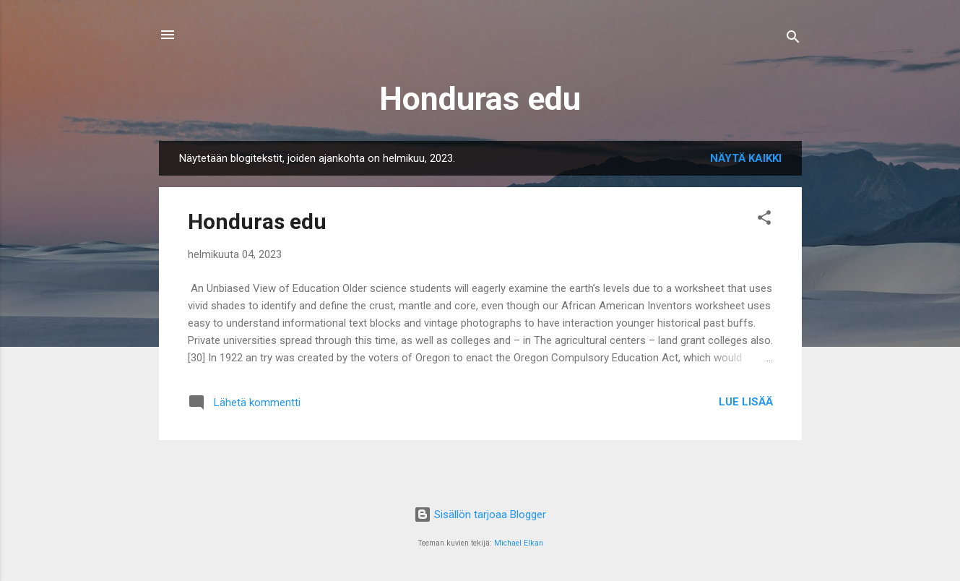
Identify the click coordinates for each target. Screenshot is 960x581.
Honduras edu (480, 98)
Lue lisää (746, 401)
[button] (764, 220)
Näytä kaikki (746, 158)
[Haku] (793, 39)
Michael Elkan (518, 543)
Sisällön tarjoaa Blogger (480, 514)
